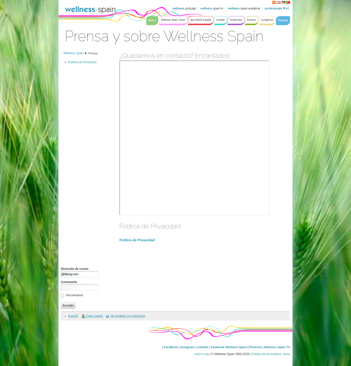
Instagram (187, 347)
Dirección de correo (74, 269)
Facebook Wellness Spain (229, 347)
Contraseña (69, 282)
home (286, 354)
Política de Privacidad (82, 62)
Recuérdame (74, 295)
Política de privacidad (266, 354)
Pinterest (256, 347)
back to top (202, 354)
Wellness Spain (73, 53)
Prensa (93, 53)
